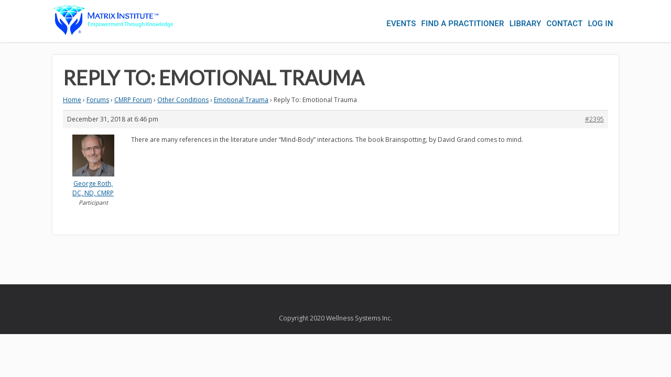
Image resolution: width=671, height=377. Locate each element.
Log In (600, 21)
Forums (97, 99)
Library (515, 21)
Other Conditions (183, 99)
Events (380, 21)
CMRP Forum (133, 99)
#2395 (594, 119)
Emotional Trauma (241, 99)
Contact (560, 21)
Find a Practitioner (447, 21)
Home (72, 99)
